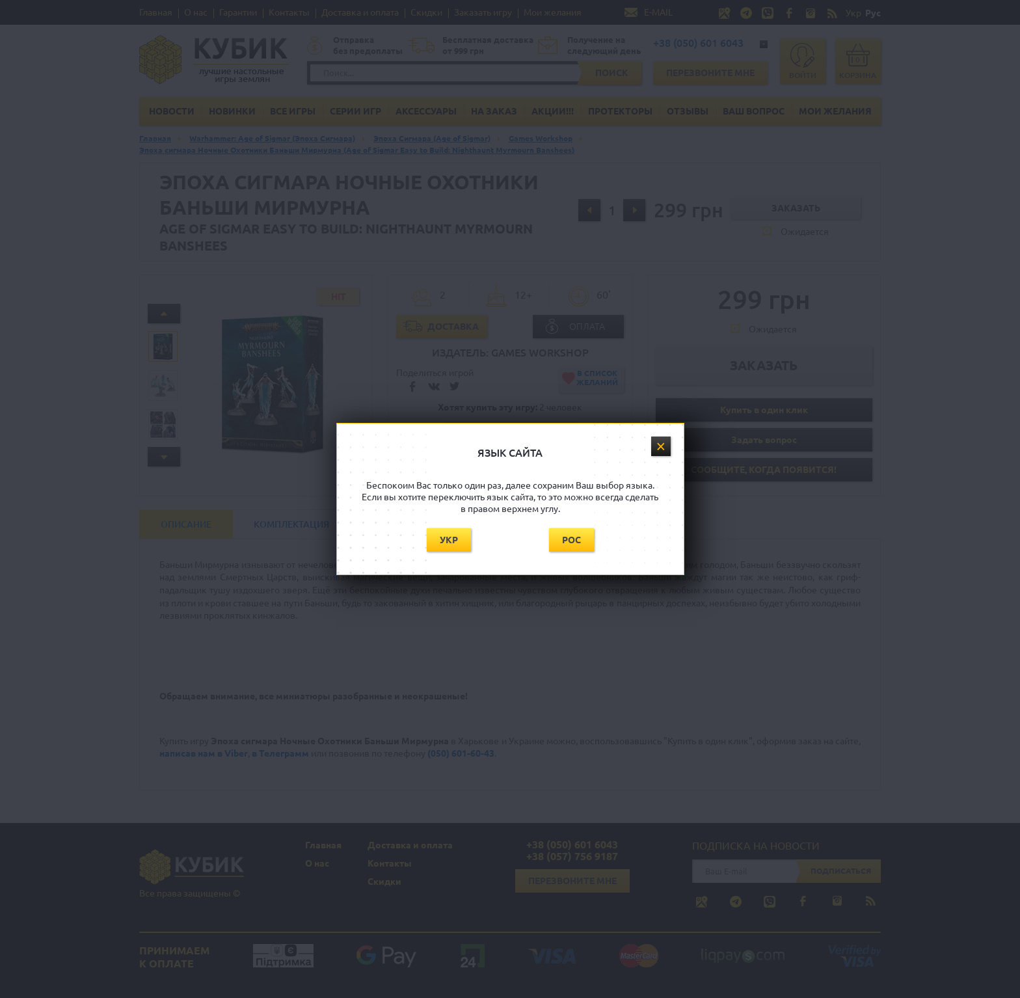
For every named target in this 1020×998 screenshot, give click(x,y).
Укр (449, 540)
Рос (571, 540)
